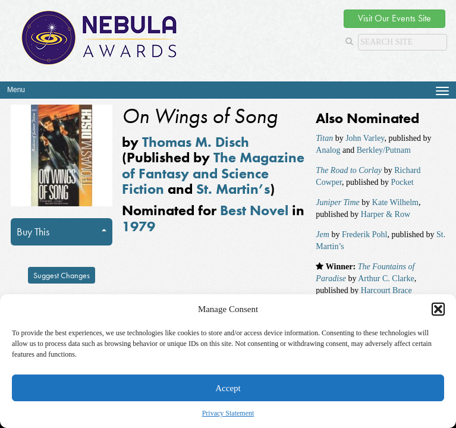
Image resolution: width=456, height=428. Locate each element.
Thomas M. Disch (195, 142)
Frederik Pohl (365, 234)
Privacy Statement (228, 413)
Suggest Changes (61, 275)
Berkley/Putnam (384, 150)
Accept (227, 388)
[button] (438, 309)
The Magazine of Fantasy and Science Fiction (213, 173)
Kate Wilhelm (395, 202)
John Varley (364, 138)
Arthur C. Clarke (386, 278)
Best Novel (254, 210)
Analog (328, 150)
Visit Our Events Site (394, 18)
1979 (138, 226)
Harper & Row (385, 214)
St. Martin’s (233, 189)
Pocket (402, 182)
